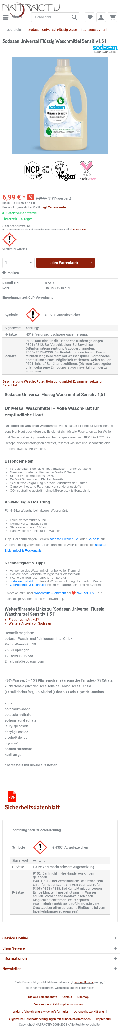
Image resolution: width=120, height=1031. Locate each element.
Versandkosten (84, 982)
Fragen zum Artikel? (22, 619)
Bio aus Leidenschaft (42, 997)
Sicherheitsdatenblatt (32, 800)
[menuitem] (12, 17)
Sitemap (83, 997)
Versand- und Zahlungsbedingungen (58, 1004)
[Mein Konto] (101, 17)
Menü (12, 16)
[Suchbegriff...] (55, 17)
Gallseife (93, 539)
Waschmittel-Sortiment (50, 593)
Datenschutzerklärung (89, 1011)
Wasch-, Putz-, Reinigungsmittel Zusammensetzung (63, 381)
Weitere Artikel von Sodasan (28, 623)
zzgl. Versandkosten (54, 207)
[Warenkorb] (112, 17)
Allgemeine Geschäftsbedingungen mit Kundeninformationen (50, 1019)
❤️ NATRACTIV (83, 593)
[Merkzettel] (89, 17)
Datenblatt (10, 385)
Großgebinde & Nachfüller (28, 584)
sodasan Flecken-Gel (64, 539)
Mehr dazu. (79, 229)
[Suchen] (74, 17)
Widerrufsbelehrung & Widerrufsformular (40, 1011)
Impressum (103, 1019)
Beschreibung (12, 381)
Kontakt (67, 997)
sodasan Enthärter (23, 581)
